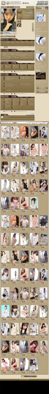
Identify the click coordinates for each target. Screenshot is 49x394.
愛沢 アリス (24, 139)
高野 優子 (4, 246)
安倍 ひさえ (14, 192)
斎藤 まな (33, 210)
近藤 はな (33, 228)
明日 (36, 123)
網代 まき (24, 192)
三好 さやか (5, 174)
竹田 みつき (34, 174)
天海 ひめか (43, 246)
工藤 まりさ (14, 281)
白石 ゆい (24, 174)
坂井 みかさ (43, 192)
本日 (29, 123)
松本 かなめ (24, 210)
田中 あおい (5, 210)
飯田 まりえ (43, 139)
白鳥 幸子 (43, 300)
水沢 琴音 (4, 371)
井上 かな (43, 174)
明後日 (44, 123)
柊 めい (5, 139)
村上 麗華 (24, 228)
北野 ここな (34, 192)
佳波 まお (14, 210)
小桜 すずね (14, 139)
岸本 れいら (34, 139)
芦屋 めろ (4, 192)
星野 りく (14, 174)
